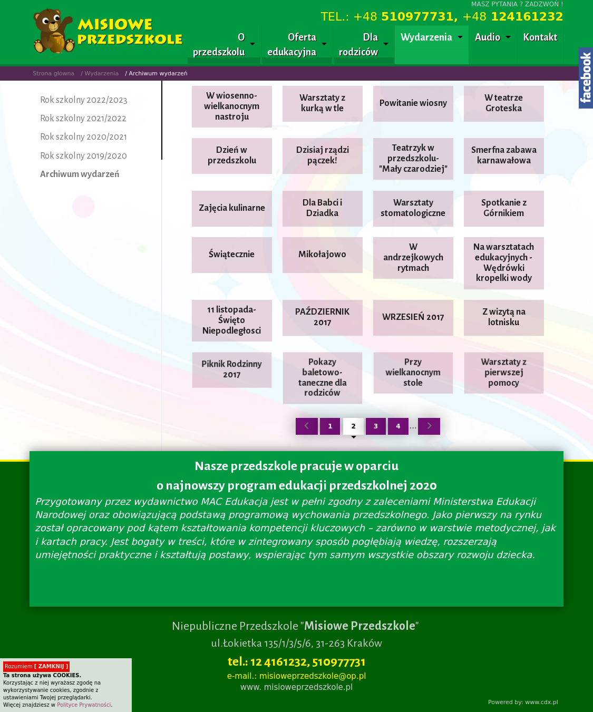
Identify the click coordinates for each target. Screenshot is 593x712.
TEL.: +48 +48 (442, 16)
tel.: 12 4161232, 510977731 (297, 661)
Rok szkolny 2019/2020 (83, 156)
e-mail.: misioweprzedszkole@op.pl (296, 676)
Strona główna (53, 73)
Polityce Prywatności (84, 705)
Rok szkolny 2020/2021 (83, 137)
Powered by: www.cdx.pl (523, 702)
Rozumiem (36, 666)
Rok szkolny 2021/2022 (83, 118)
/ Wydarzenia (100, 73)
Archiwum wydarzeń (80, 174)
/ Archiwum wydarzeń (156, 73)
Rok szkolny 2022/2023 (84, 100)
